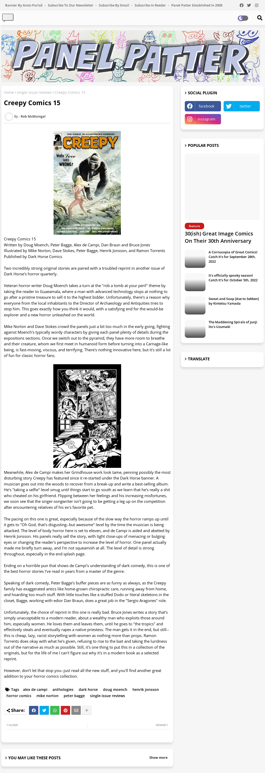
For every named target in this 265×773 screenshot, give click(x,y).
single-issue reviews (34, 92)
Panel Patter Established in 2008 (196, 5)
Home (9, 92)
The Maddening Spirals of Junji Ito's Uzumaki (233, 324)
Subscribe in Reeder (151, 5)
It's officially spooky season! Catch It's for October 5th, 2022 (233, 277)
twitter (245, 106)
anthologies (63, 689)
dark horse (88, 689)
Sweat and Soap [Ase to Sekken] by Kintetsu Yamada (234, 301)
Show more (158, 757)
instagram (206, 119)
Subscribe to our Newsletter (71, 5)
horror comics (18, 695)
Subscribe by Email (114, 5)
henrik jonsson (145, 689)
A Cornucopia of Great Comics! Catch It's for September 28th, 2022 (233, 257)
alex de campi (35, 689)
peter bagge (74, 695)
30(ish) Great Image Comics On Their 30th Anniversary (219, 237)
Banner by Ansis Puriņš (24, 5)
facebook (206, 106)
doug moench (115, 689)
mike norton (47, 695)
